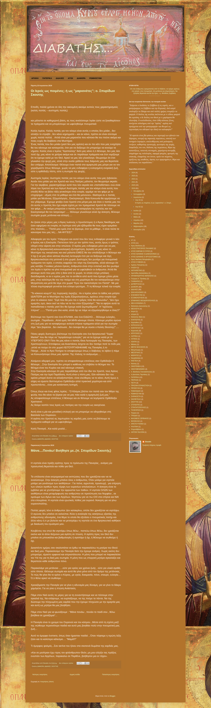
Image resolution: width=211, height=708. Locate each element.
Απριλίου (136, 220)
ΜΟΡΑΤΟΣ (135, 355)
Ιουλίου (136, 211)
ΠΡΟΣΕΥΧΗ (135, 388)
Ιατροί (133, 311)
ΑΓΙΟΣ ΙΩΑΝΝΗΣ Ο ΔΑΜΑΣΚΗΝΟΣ (144, 254)
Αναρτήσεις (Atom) (47, 682)
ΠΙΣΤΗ (133, 383)
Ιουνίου (136, 214)
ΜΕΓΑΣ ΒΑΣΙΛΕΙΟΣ (138, 347)
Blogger (112, 696)
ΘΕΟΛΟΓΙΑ (135, 309)
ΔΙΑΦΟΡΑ (81, 78)
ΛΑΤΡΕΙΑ (134, 336)
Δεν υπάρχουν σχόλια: (66, 436)
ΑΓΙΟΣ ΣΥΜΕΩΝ (137, 262)
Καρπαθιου (135, 322)
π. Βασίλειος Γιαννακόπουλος (141, 372)
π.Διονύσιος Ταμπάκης (139, 374)
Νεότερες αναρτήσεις (39, 674)
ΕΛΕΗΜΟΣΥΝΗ (137, 295)
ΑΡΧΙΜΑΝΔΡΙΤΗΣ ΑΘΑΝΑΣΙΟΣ (142, 276)
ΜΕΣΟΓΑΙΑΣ (135, 353)
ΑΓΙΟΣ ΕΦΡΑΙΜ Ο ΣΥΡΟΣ (140, 251)
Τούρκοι (134, 413)
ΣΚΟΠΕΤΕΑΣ (136, 399)
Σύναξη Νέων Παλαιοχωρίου (154, 95)
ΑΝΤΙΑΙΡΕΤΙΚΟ (136, 270)
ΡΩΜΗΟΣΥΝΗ (95, 78)
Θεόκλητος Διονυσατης (139, 306)
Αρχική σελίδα (75, 674)
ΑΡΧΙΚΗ (34, 78)
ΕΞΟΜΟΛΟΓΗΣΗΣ (138, 298)
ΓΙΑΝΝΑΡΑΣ (135, 281)
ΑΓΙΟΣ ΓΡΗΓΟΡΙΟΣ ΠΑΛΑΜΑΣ (142, 248)
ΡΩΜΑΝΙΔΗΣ (136, 391)
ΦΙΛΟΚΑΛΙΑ (135, 421)
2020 (134, 185)
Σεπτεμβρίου (138, 194)
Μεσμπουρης (135, 350)
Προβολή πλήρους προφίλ (151, 445)
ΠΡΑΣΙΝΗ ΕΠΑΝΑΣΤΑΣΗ (140, 385)
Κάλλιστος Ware (137, 317)
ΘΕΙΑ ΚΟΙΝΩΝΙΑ (137, 303)
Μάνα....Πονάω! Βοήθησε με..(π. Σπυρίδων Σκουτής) (71, 450)
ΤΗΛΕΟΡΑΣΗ (136, 410)
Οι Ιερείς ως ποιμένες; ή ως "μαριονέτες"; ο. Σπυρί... (153, 203)
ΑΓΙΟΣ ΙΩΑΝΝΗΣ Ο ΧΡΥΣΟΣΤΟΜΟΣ (144, 257)
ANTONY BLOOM (137, 432)
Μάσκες (134, 344)
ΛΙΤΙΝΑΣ (134, 339)
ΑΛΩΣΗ (134, 268)
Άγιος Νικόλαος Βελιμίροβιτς (141, 259)
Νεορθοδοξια (135, 358)
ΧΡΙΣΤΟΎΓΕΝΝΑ (137, 424)
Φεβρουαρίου (138, 226)
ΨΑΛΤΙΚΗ (134, 427)
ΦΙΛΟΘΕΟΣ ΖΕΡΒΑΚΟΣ (140, 418)
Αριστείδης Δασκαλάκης (139, 273)
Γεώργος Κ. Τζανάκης (139, 279)
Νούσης (134, 364)
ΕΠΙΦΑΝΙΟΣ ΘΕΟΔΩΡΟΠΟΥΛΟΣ (143, 301)
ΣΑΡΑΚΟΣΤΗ (136, 396)
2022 (134, 179)
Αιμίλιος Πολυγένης (138, 265)
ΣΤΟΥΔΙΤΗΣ (135, 405)
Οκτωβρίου (137, 191)
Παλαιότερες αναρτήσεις (110, 674)
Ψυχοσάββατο (136, 429)
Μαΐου (135, 217)
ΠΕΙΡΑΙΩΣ (134, 380)
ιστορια (133, 314)
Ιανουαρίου (137, 230)
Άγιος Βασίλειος (136, 246)
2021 (134, 182)
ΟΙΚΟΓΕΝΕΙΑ (136, 366)
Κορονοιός (135, 331)
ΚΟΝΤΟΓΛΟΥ (136, 328)
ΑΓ (132, 240)
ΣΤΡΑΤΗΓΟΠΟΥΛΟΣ (138, 407)
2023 (134, 176)
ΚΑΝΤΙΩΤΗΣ (135, 320)
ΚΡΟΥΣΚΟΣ (135, 333)
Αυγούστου (137, 197)
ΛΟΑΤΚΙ (134, 342)
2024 (134, 173)
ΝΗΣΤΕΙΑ (134, 361)
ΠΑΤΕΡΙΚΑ (47, 78)
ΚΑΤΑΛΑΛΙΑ (135, 325)
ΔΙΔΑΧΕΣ (60, 78)
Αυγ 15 (138, 200)
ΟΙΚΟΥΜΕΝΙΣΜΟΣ (138, 369)
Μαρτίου (136, 223)
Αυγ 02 (138, 207)
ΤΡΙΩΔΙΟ (134, 416)
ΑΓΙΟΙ (70, 78)
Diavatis (148, 442)
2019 (134, 188)
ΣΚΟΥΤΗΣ (55, 439)
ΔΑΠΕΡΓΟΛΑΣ (136, 284)
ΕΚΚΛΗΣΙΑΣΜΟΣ (137, 292)
